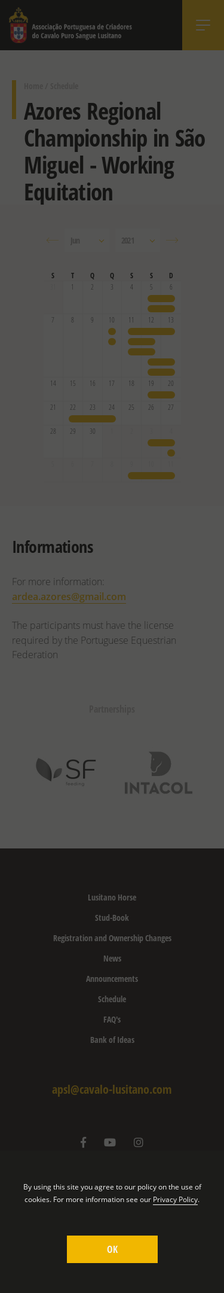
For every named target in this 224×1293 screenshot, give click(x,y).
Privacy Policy (175, 1199)
